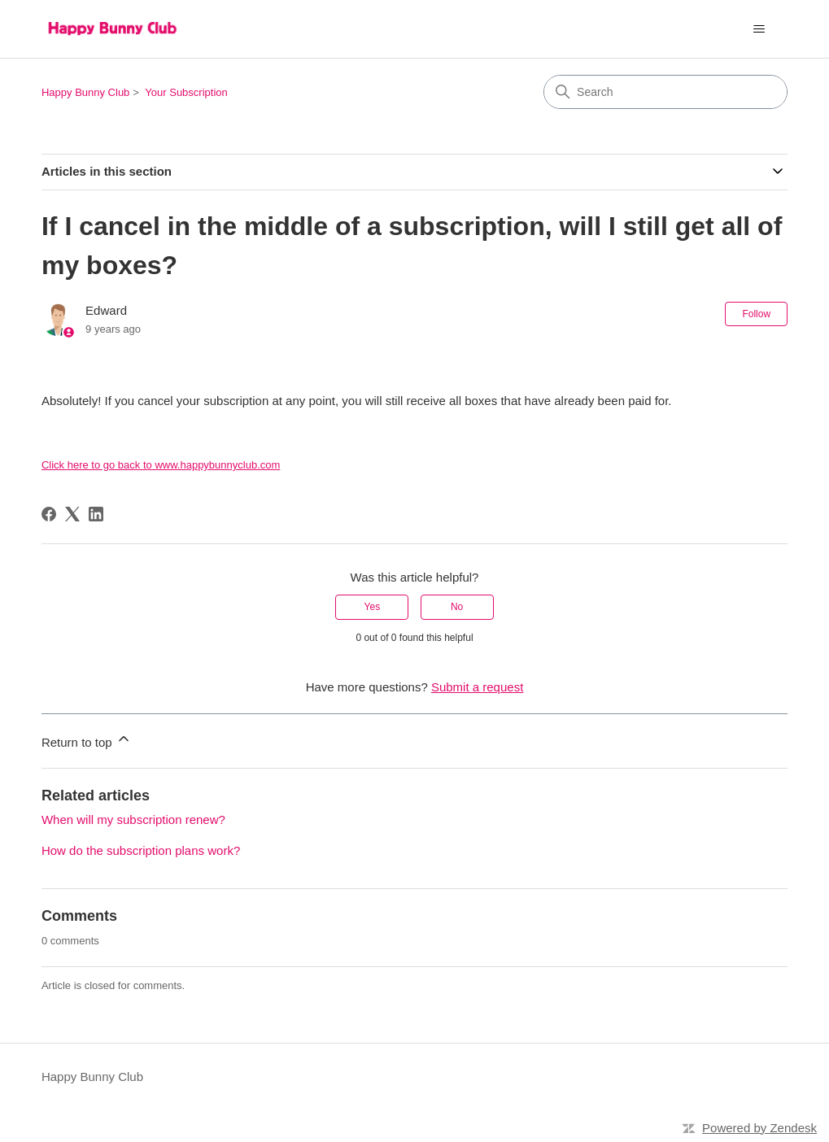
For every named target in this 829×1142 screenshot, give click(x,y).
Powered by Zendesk (759, 1128)
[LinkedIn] (96, 514)
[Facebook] (48, 514)
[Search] (665, 92)
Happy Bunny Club (85, 92)
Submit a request (477, 687)
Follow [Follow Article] (756, 314)
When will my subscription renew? (133, 819)
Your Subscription (186, 92)
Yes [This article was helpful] (372, 606)
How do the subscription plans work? (140, 850)
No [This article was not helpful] (457, 606)
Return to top (86, 739)
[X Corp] (72, 514)
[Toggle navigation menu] (759, 29)
